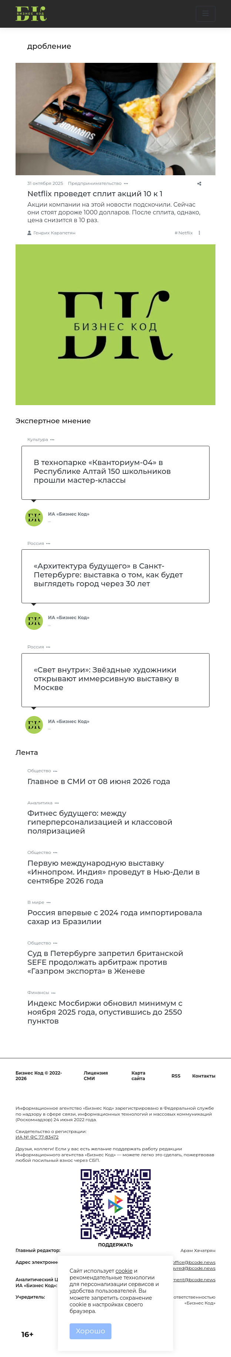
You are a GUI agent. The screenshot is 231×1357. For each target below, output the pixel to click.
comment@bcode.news (188, 1279)
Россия (35, 543)
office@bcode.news (193, 1262)
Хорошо (90, 1331)
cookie (124, 1271)
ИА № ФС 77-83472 (37, 1137)
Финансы (38, 992)
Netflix (185, 232)
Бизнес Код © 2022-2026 (39, 1076)
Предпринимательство (95, 183)
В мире (35, 902)
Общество (39, 770)
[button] (205, 14)
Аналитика (40, 802)
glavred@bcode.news (191, 1268)
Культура (37, 439)
